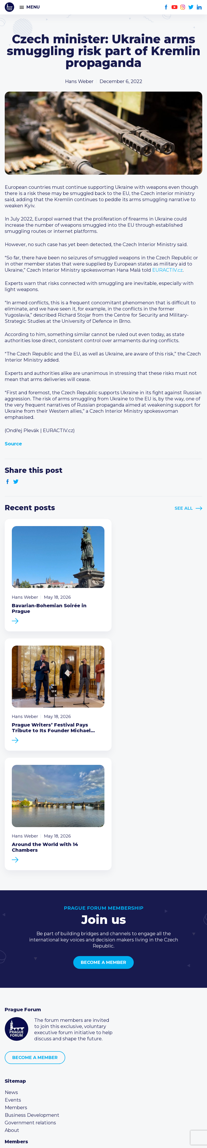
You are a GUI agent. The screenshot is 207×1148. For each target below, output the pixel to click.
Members (16, 972)
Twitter (191, 7)
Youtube (174, 7)
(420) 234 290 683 (31, 1063)
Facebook (166, 7)
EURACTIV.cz (167, 270)
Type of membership (29, 1025)
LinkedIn (199, 7)
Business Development (32, 980)
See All (184, 508)
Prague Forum (9, 7)
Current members (26, 1018)
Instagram (183, 7)
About (12, 995)
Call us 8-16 (17, 1056)
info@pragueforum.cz (36, 1071)
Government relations (30, 988)
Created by (103, 1138)
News (11, 957)
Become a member (103, 827)
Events (13, 965)
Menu (33, 7)
